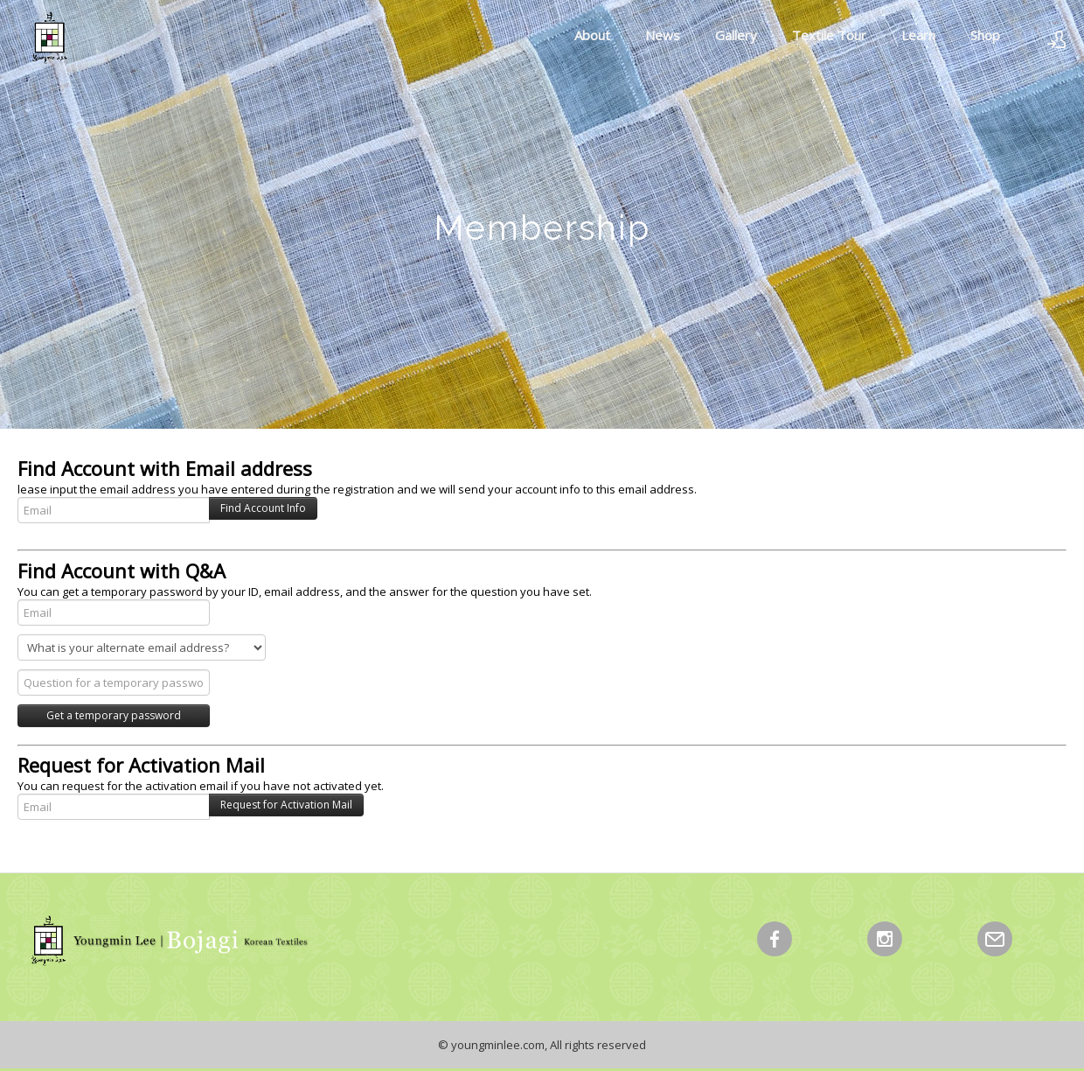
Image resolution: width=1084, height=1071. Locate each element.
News (662, 35)
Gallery (736, 35)
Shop (985, 35)
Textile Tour (829, 35)
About (592, 35)
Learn (918, 35)
